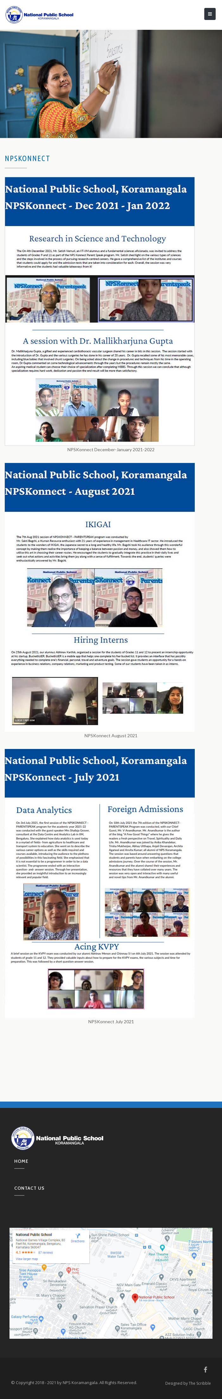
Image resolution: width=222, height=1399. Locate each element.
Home (21, 1161)
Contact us (29, 1188)
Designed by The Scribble (188, 1383)
